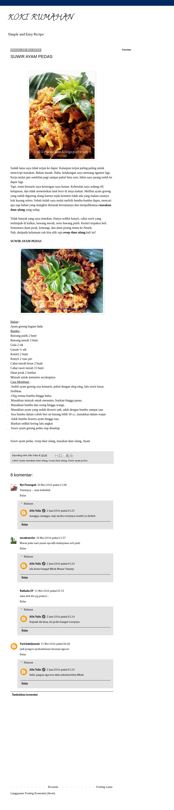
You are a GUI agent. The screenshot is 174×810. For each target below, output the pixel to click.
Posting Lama (104, 787)
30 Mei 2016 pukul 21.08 (52, 485)
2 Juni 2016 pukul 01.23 (61, 511)
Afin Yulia (35, 511)
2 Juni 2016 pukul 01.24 (61, 563)
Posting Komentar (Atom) (40, 793)
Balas (23, 495)
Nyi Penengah (28, 485)
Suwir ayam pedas (77, 460)
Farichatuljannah (30, 644)
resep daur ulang (58, 460)
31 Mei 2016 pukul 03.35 (49, 591)
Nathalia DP (26, 591)
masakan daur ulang (37, 460)
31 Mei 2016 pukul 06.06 (55, 644)
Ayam (22, 460)
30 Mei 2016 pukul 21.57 (51, 538)
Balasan (28, 503)
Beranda (53, 787)
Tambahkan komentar (25, 694)
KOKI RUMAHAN (40, 18)
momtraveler (27, 538)
